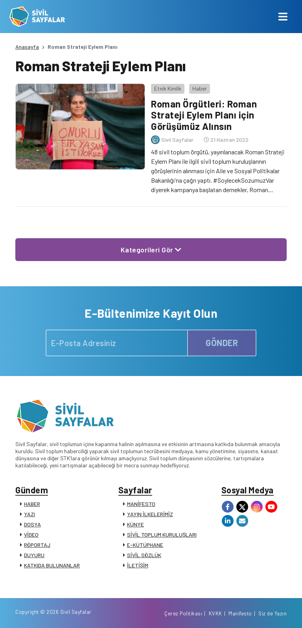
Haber (199, 88)
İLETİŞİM (137, 565)
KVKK (215, 613)
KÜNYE (135, 524)
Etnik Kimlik (167, 88)
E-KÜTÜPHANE (145, 544)
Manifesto (240, 613)
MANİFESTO (141, 503)
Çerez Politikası (183, 613)
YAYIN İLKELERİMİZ (150, 514)
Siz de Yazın (272, 613)
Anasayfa (27, 46)
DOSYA (32, 524)
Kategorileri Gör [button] (151, 249)
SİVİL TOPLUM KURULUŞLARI (162, 534)
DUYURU (34, 555)
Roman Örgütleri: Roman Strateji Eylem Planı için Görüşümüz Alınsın (204, 115)
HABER (32, 503)
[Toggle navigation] (283, 16)
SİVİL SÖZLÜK (144, 555)
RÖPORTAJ (37, 544)
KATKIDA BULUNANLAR (52, 565)
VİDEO (31, 534)
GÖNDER (222, 342)
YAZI (29, 514)
